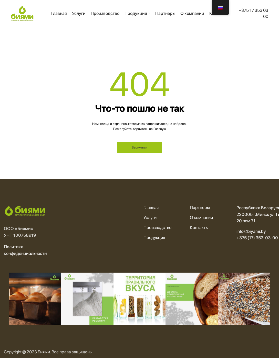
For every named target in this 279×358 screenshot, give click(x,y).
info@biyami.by (251, 231)
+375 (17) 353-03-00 (257, 237)
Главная (151, 207)
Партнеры (200, 207)
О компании (201, 217)
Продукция (154, 237)
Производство (157, 227)
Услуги (150, 217)
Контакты (199, 227)
